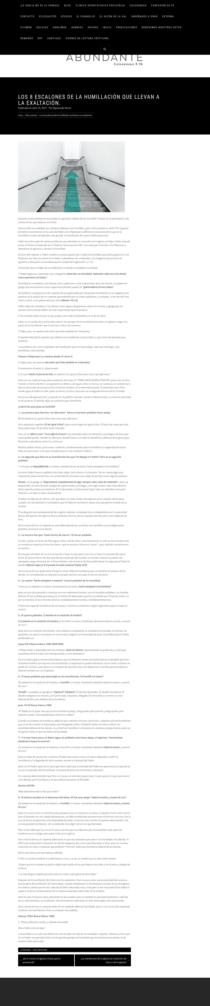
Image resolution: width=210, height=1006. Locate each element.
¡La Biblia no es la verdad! (40, 5)
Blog (67, 5)
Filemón (26, 27)
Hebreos (77, 27)
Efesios (66, 16)
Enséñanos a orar (145, 16)
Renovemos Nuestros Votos (162, 27)
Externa (168, 16)
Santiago (54, 38)
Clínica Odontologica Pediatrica (100, 5)
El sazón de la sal (113, 16)
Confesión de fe (162, 5)
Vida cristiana (40, 949)
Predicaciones (126, 27)
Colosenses (138, 5)
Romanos (26, 38)
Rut (40, 38)
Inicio (107, 27)
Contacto (27, 16)
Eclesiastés (48, 16)
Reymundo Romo (62, 107)
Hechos (93, 27)
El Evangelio (86, 16)
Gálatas (42, 27)
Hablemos (60, 27)
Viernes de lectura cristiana (87, 38)
